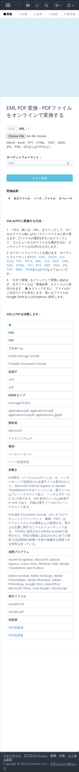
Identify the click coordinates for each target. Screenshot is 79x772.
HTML (20, 265)
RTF (38, 265)
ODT (55, 261)
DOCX (52, 257)
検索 (53, 755)
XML (38, 261)
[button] (28, 5)
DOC (42, 257)
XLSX (10, 261)
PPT (19, 261)
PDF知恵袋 (15, 635)
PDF (33, 257)
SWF (47, 265)
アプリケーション (35, 755)
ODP (10, 265)
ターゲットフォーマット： (24, 157)
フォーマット (12, 755)
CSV (47, 261)
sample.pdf (15, 612)
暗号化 (69, 14)
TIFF (10, 269)
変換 (8, 14)
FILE (12, 128)
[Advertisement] (39, 57)
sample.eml (16, 604)
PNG (56, 265)
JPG (65, 265)
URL (22, 128)
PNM (28, 269)
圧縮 (53, 14)
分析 (62, 755)
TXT (30, 265)
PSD (44, 269)
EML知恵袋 (15, 627)
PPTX (28, 261)
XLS (62, 257)
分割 (23, 14)
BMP (19, 269)
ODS (65, 261)
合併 (38, 14)
